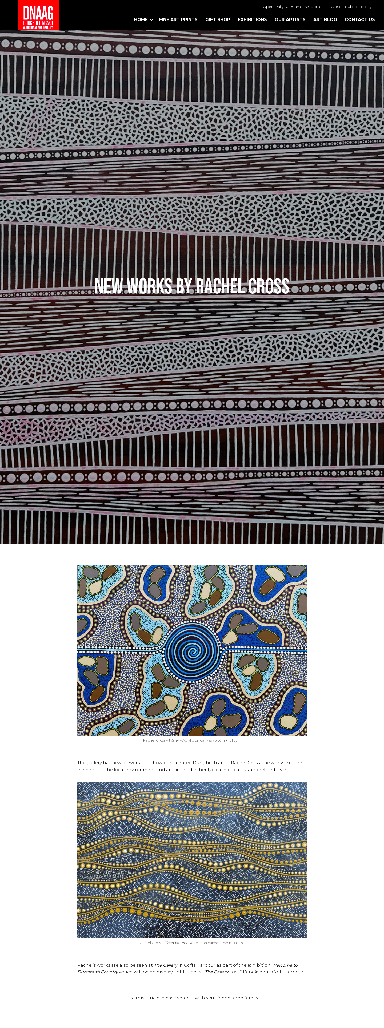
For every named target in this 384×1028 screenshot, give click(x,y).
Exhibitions (252, 19)
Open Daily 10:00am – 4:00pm (291, 6)
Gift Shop (217, 19)
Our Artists (290, 19)
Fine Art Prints (178, 19)
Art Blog (325, 19)
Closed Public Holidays (352, 6)
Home (141, 19)
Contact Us (360, 19)
